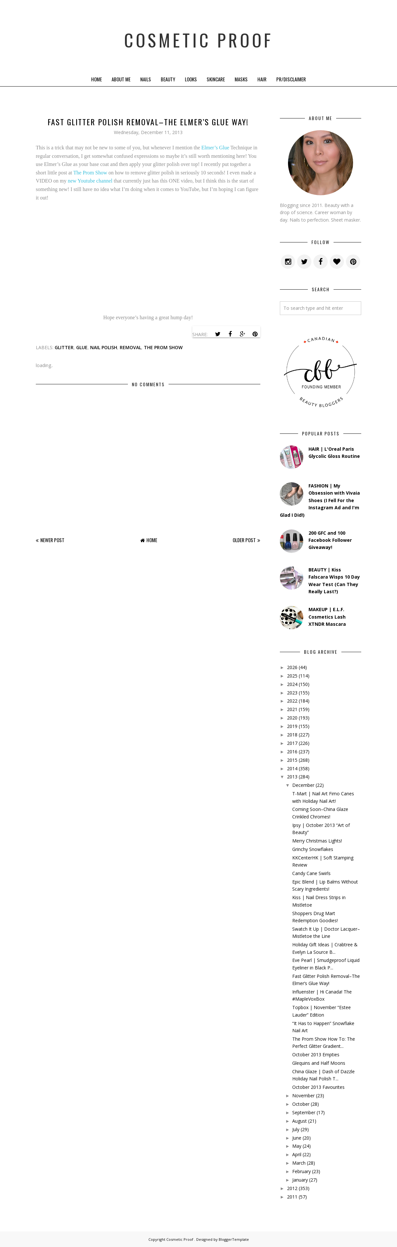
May (296, 1146)
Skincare (216, 79)
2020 (292, 718)
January (300, 1180)
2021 (292, 709)
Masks (241, 79)
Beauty (168, 79)
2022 (292, 701)
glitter (64, 347)
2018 (292, 735)
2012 (292, 1188)
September (303, 1112)
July (295, 1129)
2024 (292, 684)
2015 (292, 760)
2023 (292, 693)
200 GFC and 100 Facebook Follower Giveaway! (330, 540)
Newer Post (52, 539)
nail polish (103, 347)
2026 (292, 667)
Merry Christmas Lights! (317, 841)
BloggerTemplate (234, 1239)
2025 (292, 676)
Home (96, 79)
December (303, 785)
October (300, 1104)
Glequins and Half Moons (318, 1063)
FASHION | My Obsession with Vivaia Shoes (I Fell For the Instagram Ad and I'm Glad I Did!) (320, 500)
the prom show (163, 347)
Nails (145, 79)
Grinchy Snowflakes (312, 849)
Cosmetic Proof (199, 36)
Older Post (244, 539)
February (301, 1171)
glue (82, 347)
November (303, 1095)
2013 (292, 777)
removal (130, 347)
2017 (292, 743)
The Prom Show (90, 172)
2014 (292, 768)
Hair (262, 79)
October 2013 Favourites (318, 1087)
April (296, 1154)
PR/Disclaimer (291, 79)
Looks (191, 79)
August (299, 1121)
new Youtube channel (90, 181)
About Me (121, 79)
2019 (292, 726)
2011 (292, 1197)
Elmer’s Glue (215, 147)
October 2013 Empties (315, 1054)
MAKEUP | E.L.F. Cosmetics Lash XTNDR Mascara (327, 616)
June (296, 1138)
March (299, 1163)
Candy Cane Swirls (311, 873)
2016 (292, 751)
